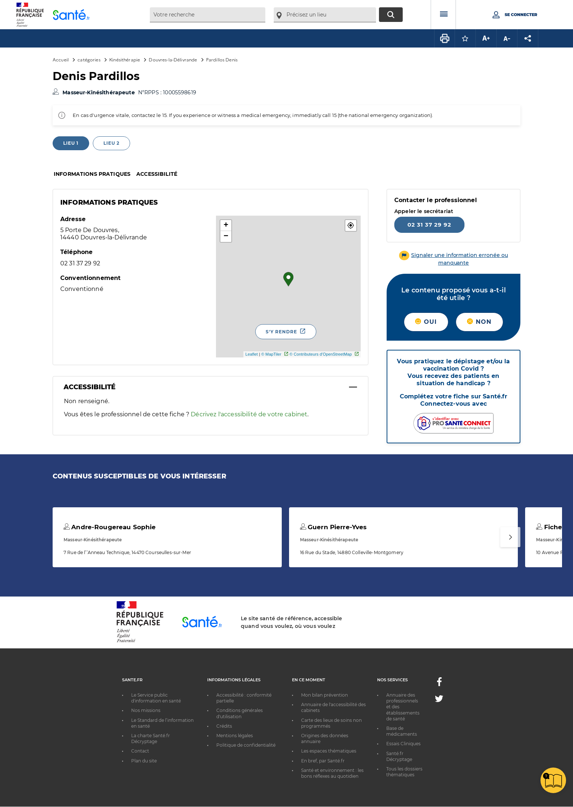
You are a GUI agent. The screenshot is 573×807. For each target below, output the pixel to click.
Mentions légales (234, 735)
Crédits (224, 726)
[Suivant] (510, 537)
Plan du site (144, 761)
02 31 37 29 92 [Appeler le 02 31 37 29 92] (429, 224)
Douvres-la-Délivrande (173, 59)
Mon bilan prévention (324, 695)
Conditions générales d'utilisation (239, 713)
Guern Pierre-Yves (333, 527)
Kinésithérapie (124, 59)
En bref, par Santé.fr (323, 761)
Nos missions (145, 710)
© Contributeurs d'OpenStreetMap (320, 354)
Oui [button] (426, 321)
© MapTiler (271, 354)
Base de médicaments (401, 731)
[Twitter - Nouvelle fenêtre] (439, 700)
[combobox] (207, 14)
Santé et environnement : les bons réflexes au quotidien (332, 773)
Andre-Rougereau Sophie (110, 527)
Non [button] (479, 321)
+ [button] (226, 225)
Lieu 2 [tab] (111, 143)
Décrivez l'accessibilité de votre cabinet (249, 414)
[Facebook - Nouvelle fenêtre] (439, 684)
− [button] (226, 236)
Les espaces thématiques (328, 751)
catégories (88, 59)
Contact (140, 751)
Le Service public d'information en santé (156, 698)
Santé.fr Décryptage (399, 756)
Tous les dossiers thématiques (404, 771)
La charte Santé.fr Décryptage (150, 738)
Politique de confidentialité (246, 745)
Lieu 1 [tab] (71, 143)
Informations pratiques (92, 174)
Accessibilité (156, 174)
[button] (350, 225)
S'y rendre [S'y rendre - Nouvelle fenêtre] (281, 331)
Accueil (61, 59)
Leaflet (251, 354)
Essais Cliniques (403, 743)
